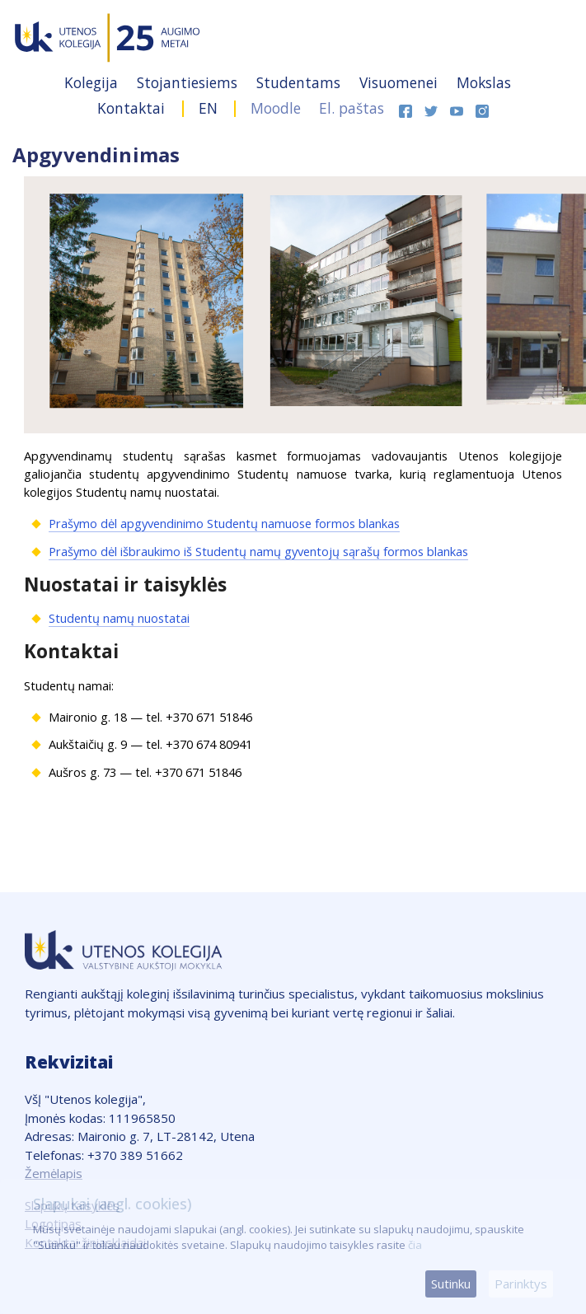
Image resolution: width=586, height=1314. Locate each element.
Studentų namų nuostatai (119, 618)
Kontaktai (133, 108)
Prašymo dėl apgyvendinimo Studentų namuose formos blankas (224, 523)
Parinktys (521, 1283)
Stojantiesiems (189, 82)
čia (415, 1244)
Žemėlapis (53, 1173)
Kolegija (93, 82)
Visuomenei (400, 82)
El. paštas (351, 108)
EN (208, 108)
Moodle (276, 108)
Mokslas (484, 82)
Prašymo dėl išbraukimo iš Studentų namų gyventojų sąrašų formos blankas (258, 551)
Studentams (300, 82)
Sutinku (451, 1283)
